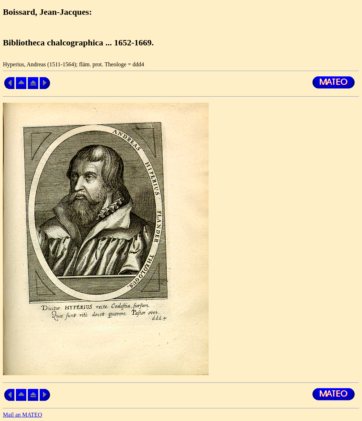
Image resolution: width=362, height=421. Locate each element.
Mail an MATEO (22, 415)
